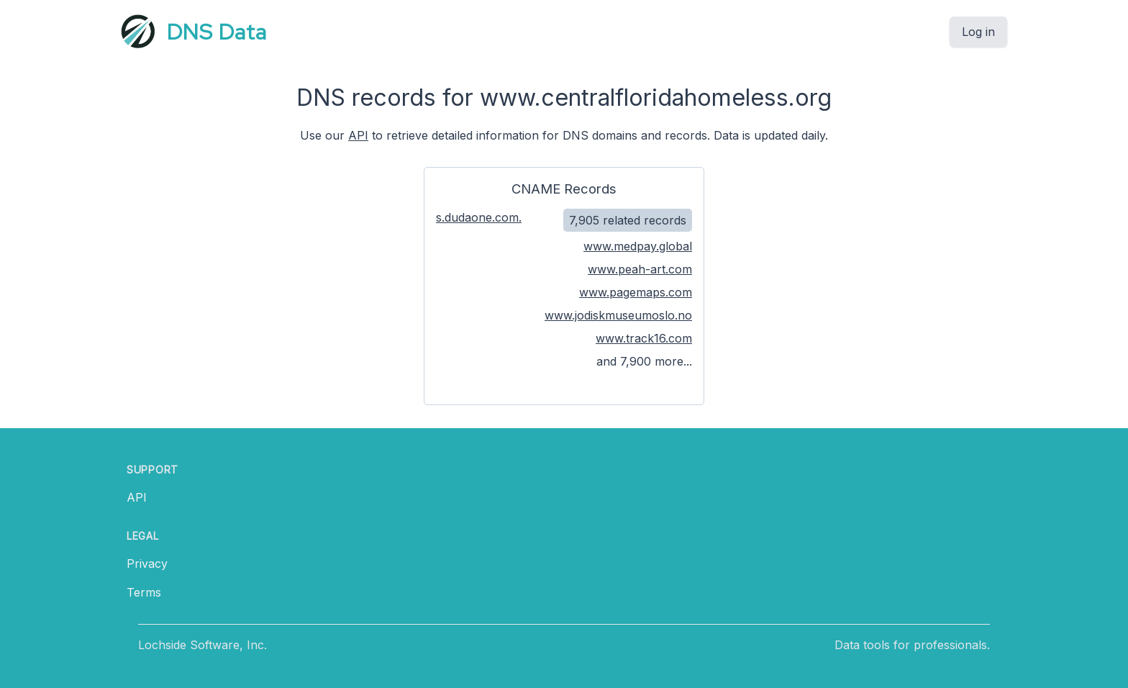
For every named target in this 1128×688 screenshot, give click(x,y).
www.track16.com (644, 338)
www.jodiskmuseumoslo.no (618, 315)
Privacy (147, 563)
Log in (978, 31)
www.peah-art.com (640, 269)
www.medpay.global (637, 246)
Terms (144, 592)
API (358, 135)
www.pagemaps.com (635, 292)
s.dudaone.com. (479, 217)
